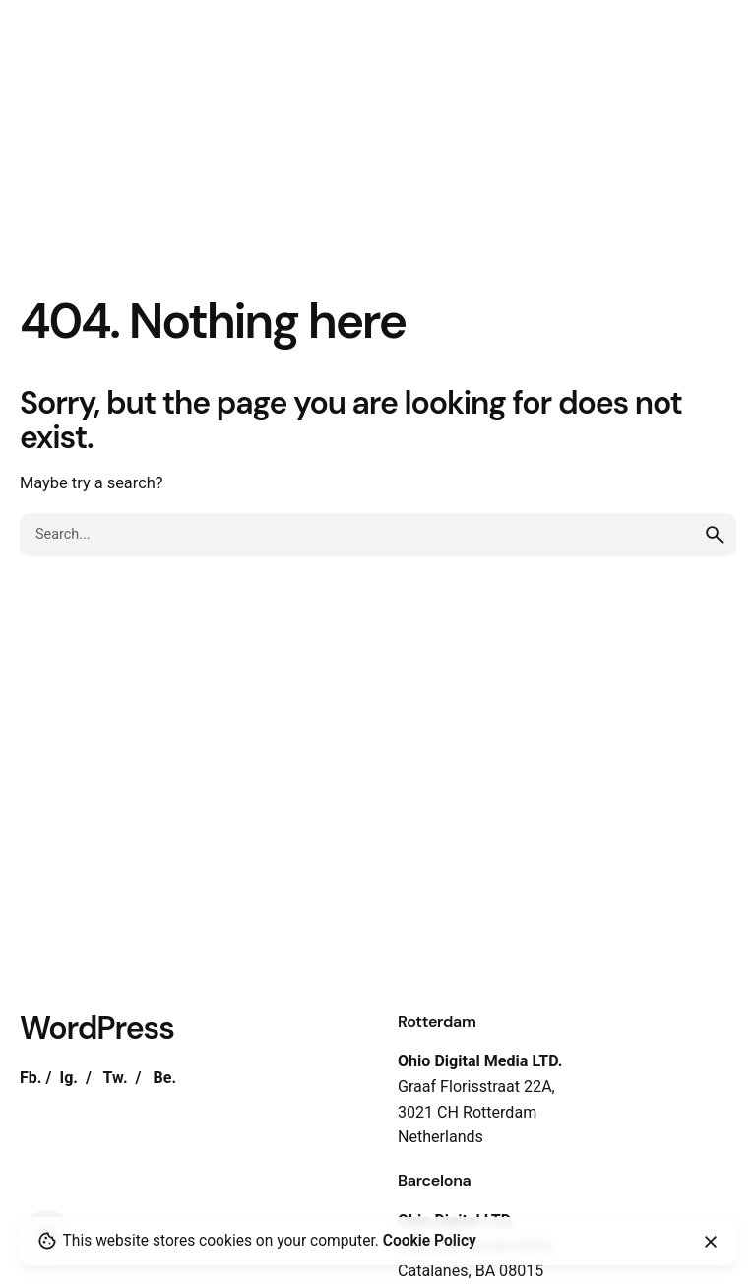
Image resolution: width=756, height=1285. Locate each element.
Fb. (31, 1077)
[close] (710, 1241)
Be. (164, 1077)
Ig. (68, 1077)
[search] (714, 534)
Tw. (115, 1077)
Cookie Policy (429, 1241)
